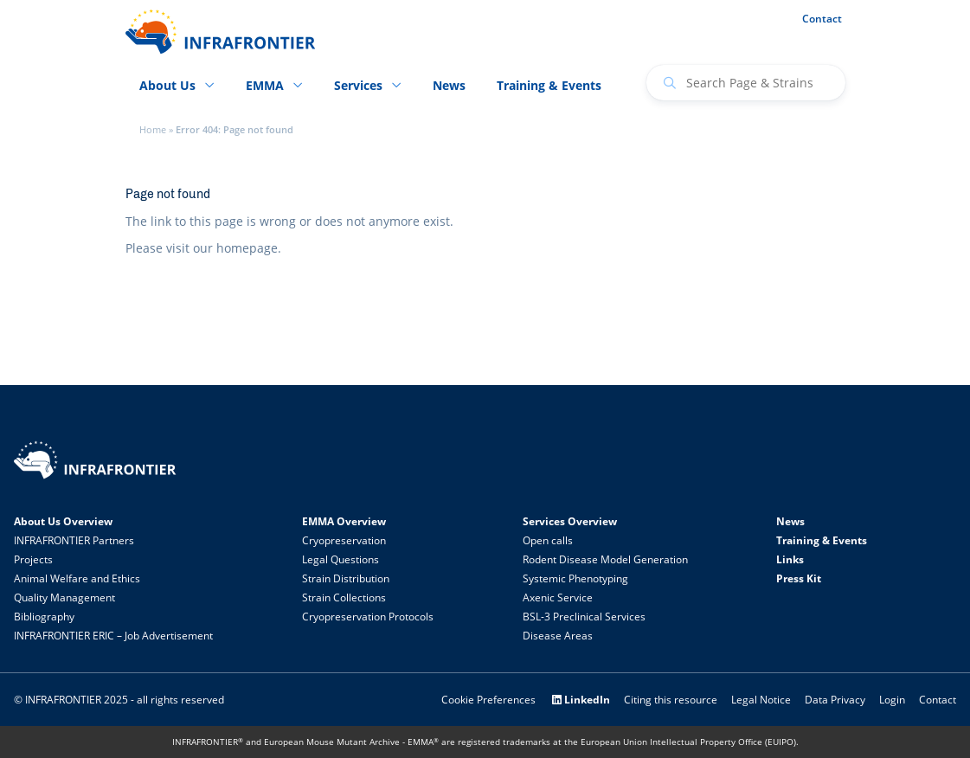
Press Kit (798, 578)
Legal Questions (340, 559)
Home (152, 130)
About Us (167, 85)
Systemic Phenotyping (575, 578)
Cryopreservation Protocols (368, 616)
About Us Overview (63, 521)
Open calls (548, 540)
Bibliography (44, 616)
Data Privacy (835, 699)
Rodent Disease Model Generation (605, 559)
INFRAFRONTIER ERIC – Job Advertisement (113, 635)
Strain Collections (344, 597)
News (449, 85)
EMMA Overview (344, 521)
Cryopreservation (344, 540)
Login (892, 699)
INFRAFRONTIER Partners (74, 540)
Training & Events (549, 85)
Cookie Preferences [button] (488, 699)
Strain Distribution (345, 578)
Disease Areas (558, 635)
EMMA (265, 85)
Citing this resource (670, 699)
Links (790, 559)
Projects (33, 559)
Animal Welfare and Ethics (77, 578)
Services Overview (570, 521)
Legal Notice (761, 699)
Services (358, 85)
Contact (822, 18)
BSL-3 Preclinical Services (584, 616)
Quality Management (64, 597)
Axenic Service (558, 597)
